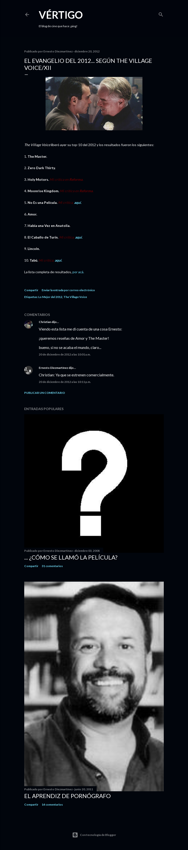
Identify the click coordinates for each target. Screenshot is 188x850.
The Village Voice (75, 297)
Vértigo (61, 15)
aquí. (77, 202)
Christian (45, 322)
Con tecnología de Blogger (94, 835)
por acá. (78, 272)
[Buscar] (161, 13)
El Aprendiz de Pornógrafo (67, 795)
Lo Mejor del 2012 (50, 297)
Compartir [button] (31, 290)
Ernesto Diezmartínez (53, 368)
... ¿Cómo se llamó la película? (71, 557)
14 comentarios (52, 804)
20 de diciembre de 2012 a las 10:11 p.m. (65, 382)
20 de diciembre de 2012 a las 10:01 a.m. (65, 354)
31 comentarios (52, 566)
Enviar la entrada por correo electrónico (68, 290)
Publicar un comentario (44, 393)
